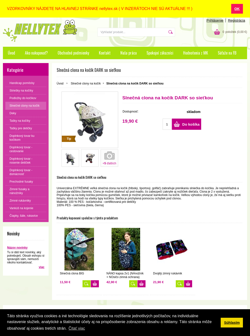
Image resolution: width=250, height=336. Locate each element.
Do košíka (191, 124)
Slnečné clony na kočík (86, 83)
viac (41, 267)
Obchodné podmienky (73, 53)
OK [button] (237, 9)
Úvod (11, 53)
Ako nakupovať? (36, 53)
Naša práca (128, 53)
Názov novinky (17, 247)
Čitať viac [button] (77, 328)
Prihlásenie (215, 20)
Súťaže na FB (227, 53)
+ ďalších (109, 163)
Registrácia (236, 20)
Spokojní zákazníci (159, 53)
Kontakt (105, 53)
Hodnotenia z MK (195, 53)
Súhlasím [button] (232, 323)
